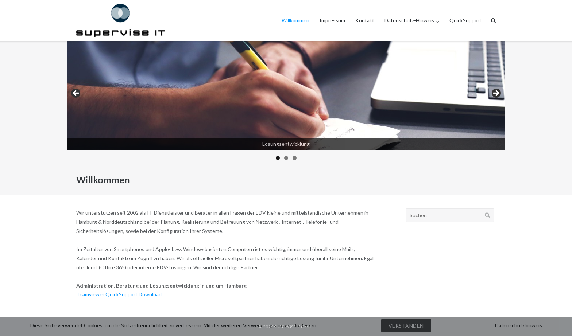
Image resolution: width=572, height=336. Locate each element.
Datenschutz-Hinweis (409, 20)
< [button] (76, 93)
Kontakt (364, 20)
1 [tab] (278, 158)
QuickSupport (465, 20)
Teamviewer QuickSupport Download (119, 294)
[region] (286, 103)
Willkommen (295, 20)
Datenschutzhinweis (518, 325)
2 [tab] (286, 158)
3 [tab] (295, 158)
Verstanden (406, 326)
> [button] (495, 93)
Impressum (332, 20)
